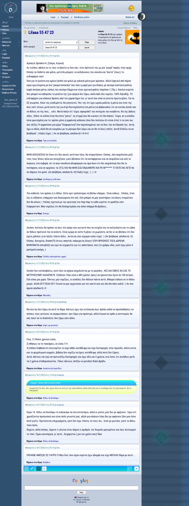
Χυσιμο (46, 213)
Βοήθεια (46, 462)
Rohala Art (6, 42)
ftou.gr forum (29, 27)
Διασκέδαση (61, 302)
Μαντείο (6, 45)
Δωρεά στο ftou (9, 85)
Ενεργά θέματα (124, 27)
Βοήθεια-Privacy (9, 92)
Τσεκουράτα (7, 70)
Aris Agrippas (77, 500)
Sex (58, 56)
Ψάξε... (136, 27)
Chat (4, 33)
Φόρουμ (5, 29)
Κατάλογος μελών (81, 17)
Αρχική (5, 26)
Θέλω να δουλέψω (51, 398)
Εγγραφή (6, 57)
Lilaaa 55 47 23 (41, 32)
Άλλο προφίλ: (29, 46)
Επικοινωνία (7, 89)
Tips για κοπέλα (49, 140)
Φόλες (5, 66)
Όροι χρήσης (9, 100)
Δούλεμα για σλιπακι (52, 179)
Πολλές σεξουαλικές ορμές (54, 256)
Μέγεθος (47, 295)
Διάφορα (60, 375)
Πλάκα (5, 73)
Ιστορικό (6, 77)
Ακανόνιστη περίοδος (52, 368)
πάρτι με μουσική (50, 325)
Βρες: (26, 41)
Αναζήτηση (43, 27)
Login (4, 54)
